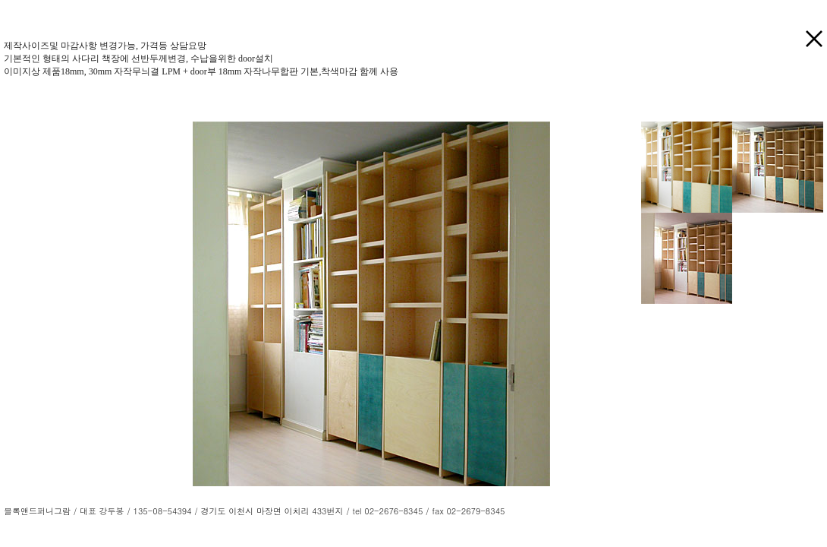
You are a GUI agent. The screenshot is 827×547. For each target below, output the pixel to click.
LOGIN (520, 511)
